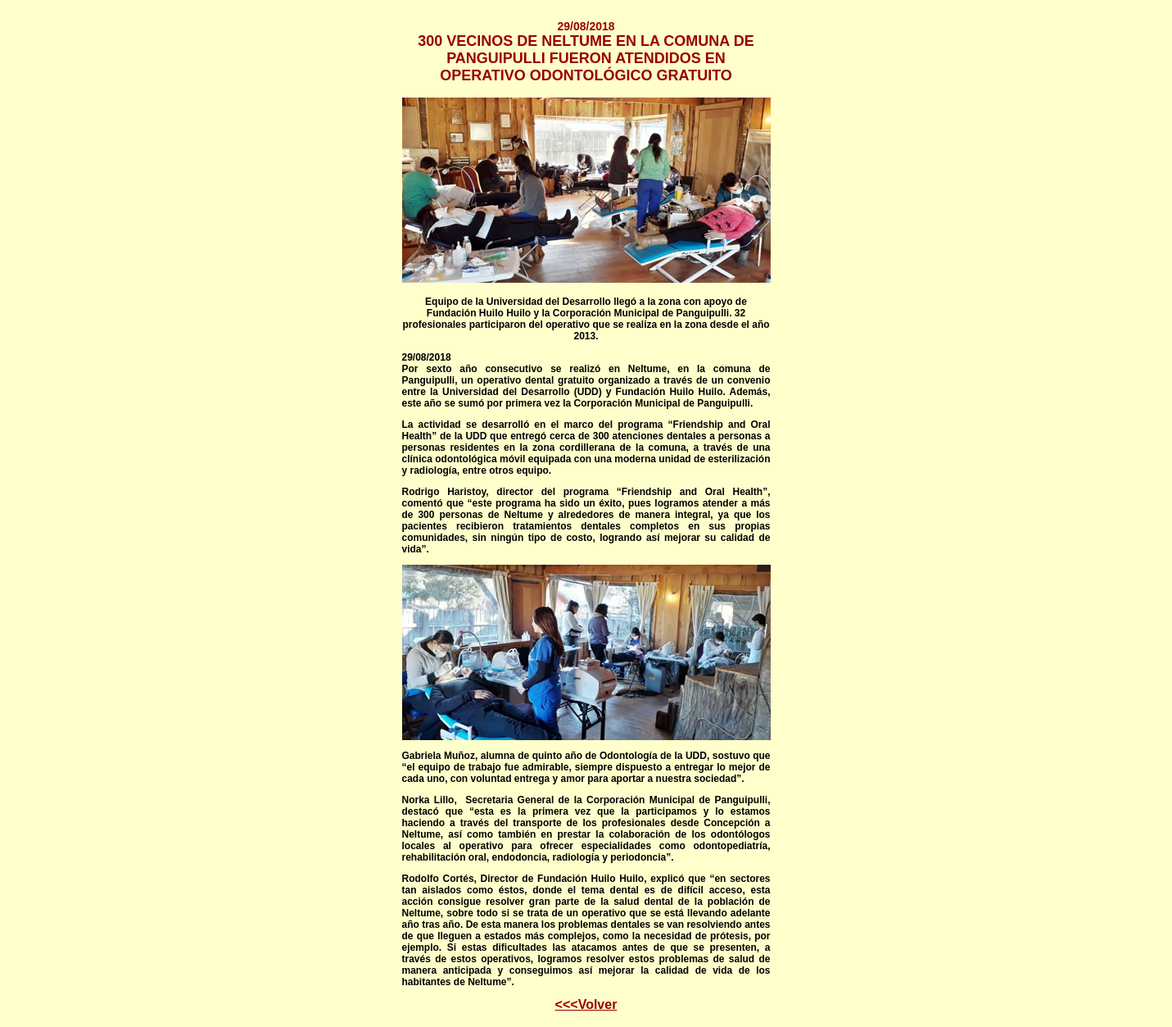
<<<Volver (586, 1004)
